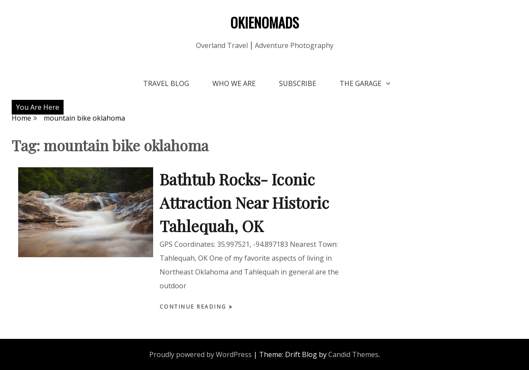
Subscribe (297, 83)
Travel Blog (166, 83)
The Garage (361, 83)
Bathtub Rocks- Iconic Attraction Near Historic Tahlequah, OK (244, 202)
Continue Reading (194, 306)
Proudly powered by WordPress (200, 354)
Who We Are (234, 83)
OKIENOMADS (264, 22)
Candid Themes (353, 354)
